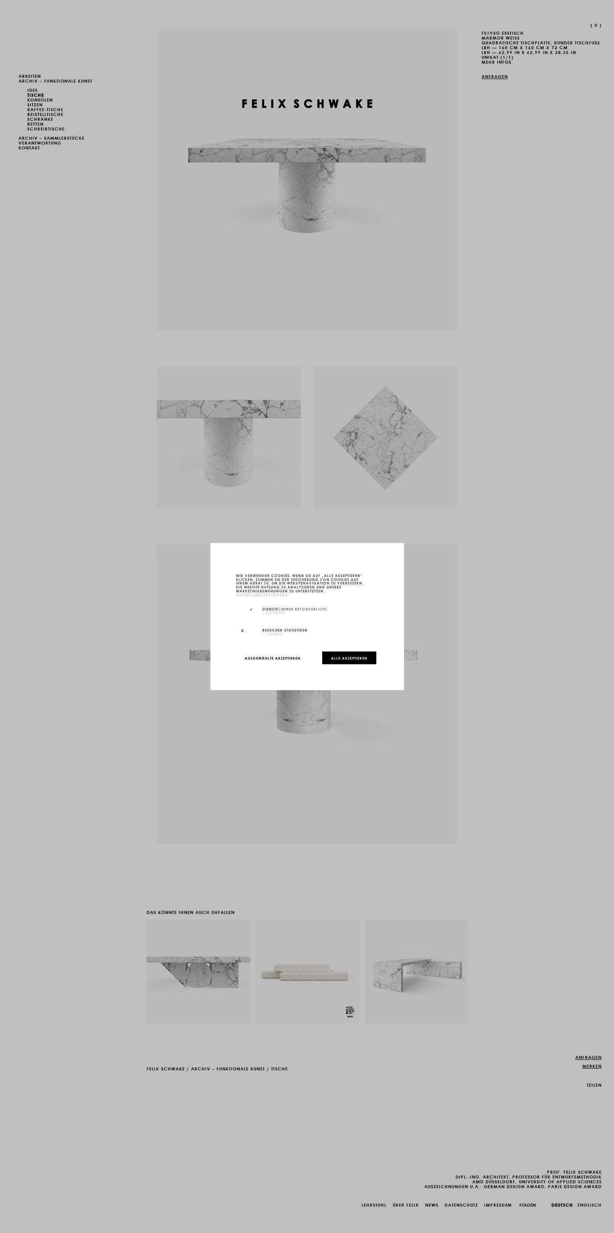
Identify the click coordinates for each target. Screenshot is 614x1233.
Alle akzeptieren (349, 657)
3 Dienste (273, 612)
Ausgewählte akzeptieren (273, 657)
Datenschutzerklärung (262, 594)
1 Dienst (272, 633)
